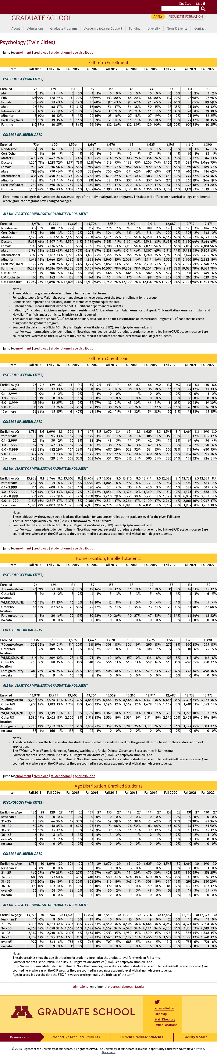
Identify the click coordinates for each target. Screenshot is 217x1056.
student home (61, 52)
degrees (127, 987)
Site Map (160, 1014)
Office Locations (165, 1025)
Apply (157, 17)
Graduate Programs (63, 28)
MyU (201, 4)
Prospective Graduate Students (75, 1037)
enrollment (23, 52)
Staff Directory (164, 1019)
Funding (135, 28)
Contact (200, 28)
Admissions (35, 28)
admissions (80, 987)
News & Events (177, 28)
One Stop (185, 4)
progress (114, 987)
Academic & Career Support (103, 28)
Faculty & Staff (195, 1037)
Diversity (153, 28)
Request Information (185, 17)
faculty (140, 987)
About (15, 28)
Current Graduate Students (141, 1037)
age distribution (84, 52)
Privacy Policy (164, 1008)
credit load (41, 52)
